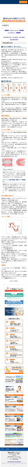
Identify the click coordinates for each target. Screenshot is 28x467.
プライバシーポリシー (15, 449)
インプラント (11, 32)
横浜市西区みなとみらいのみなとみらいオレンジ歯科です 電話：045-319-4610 (14, 19)
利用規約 (2, 449)
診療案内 (7, 30)
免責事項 (7, 449)
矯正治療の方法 (7, 37)
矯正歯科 (21, 30)
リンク (23, 449)
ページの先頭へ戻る (14, 281)
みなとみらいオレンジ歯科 (14, 10)
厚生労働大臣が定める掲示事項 (14, 461)
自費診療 (18, 32)
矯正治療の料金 (14, 39)
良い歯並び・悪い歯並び (19, 37)
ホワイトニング (14, 30)
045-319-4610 (15, 459)
